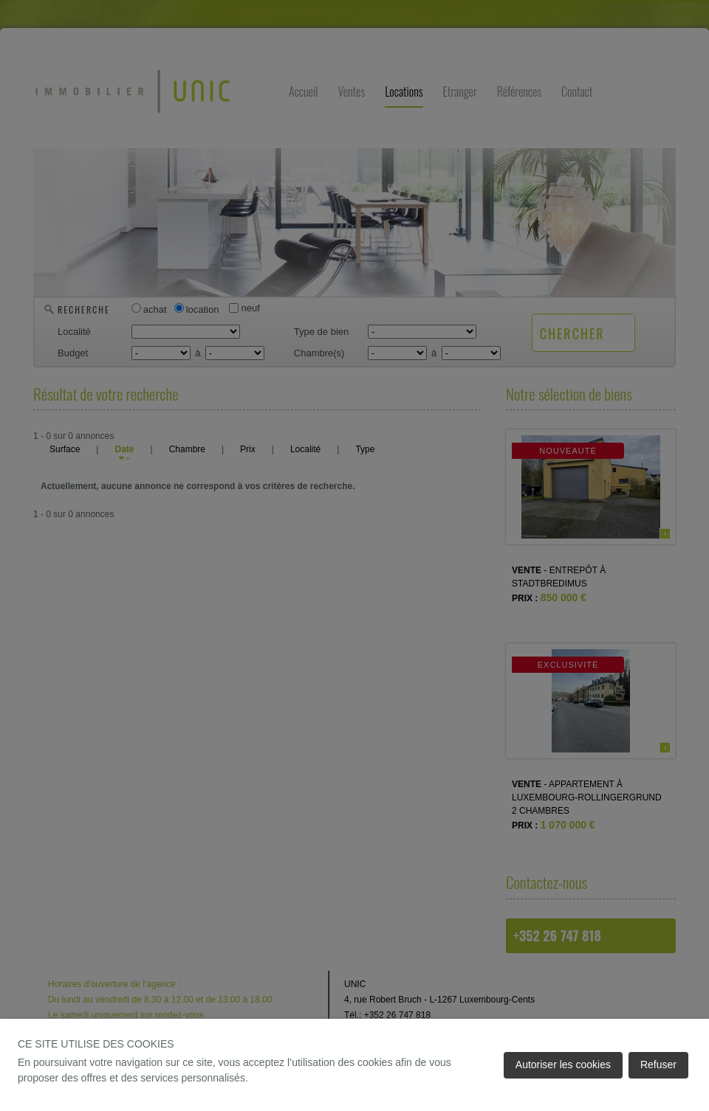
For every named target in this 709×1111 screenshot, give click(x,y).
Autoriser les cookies (563, 1064)
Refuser (658, 1064)
